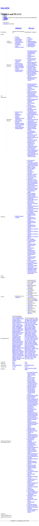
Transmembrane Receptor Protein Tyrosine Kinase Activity (31, 391)
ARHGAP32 (29, 320)
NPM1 (33, 340)
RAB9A (14, 349)
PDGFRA (30, 343)
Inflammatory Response (18, 115)
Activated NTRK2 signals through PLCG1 (32, 241)
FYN (32, 330)
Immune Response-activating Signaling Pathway (32, 451)
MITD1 (19, 337)
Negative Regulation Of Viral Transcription (19, 118)
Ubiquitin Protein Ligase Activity (19, 70)
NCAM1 (27, 340)
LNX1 (19, 336)
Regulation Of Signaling (31, 440)
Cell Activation (31, 490)
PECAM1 (27, 344)
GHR (29, 332)
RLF (17, 350)
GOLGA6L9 (20, 330)
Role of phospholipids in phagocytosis (33, 183)
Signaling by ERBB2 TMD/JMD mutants (32, 269)
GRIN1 (29, 333)
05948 (13, 363)
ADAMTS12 (19, 317)
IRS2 (35, 335)
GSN (30, 334)
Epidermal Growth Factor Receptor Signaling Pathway (32, 94)
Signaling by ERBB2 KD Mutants (32, 264)
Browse (5, 15)
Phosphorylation (31, 429)
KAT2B (20, 333)
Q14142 (14, 366)
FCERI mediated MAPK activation (32, 195)
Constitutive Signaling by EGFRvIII (33, 211)
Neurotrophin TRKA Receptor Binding (32, 63)
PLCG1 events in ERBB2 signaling (32, 167)
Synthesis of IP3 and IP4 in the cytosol (32, 175)
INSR (33, 335)
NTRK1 (26, 342)
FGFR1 (30, 329)
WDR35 (14, 358)
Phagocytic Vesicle (19, 47)
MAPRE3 (14, 337)
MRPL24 (18, 339)
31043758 (30, 284)
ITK (26, 337)
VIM (20, 356)
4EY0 (32, 368)
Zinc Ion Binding (19, 65)
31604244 (17, 297)
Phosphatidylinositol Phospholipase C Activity (32, 79)
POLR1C (21, 344)
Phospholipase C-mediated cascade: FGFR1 (32, 215)
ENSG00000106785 (17, 365)
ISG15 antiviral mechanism (31, 161)
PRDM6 (14, 346)
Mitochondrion (18, 39)
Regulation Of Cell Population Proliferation (32, 497)
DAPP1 (32, 324)
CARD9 (17, 322)
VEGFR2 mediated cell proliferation (33, 206)
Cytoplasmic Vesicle (18, 45)
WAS (28, 358)
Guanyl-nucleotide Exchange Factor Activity (32, 60)
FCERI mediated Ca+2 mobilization (33, 197)
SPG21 (17, 353)
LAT (26, 338)
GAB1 (35, 330)
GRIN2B (27, 334)
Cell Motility (30, 470)
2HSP (29, 368)
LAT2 (28, 338)
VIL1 (26, 358)
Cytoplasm (17, 38)
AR (25, 320)
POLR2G (14, 345)
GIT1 (32, 332)
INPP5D (29, 335)
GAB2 (26, 332)
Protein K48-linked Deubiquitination (19, 128)
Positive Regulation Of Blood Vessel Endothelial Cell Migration (33, 116)
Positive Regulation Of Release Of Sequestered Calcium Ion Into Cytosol (33, 139)
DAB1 (29, 324)
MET (32, 339)
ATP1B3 (14, 319)
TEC (34, 354)
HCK (26, 335)
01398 (26, 363)
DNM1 (29, 325)
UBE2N (14, 356)
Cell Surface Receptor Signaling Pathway (33, 384)
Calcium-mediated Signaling (32, 107)
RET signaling (31, 239)
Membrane (17, 43)
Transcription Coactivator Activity (18, 61)
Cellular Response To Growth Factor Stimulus (32, 480)
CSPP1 (14, 326)
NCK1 (30, 340)
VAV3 (34, 357)
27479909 (34, 299)
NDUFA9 (14, 341)
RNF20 (14, 351)
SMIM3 (14, 353)
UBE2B (22, 355)
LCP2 (34, 338)
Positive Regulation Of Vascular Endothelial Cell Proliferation (33, 151)
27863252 (30, 291)
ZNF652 (14, 360)
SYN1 (26, 354)
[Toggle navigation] (1, 12)
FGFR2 (34, 329)
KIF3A (13, 335)
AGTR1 (30, 319)
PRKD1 (32, 346)
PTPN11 (34, 347)
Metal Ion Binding (19, 66)
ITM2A (21, 332)
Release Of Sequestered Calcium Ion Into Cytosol (32, 135)
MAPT (28, 339)
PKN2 (26, 346)
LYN (26, 339)
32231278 (30, 304)
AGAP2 (26, 319)
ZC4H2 (22, 358)
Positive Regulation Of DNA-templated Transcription (19, 125)
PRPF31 (14, 347)
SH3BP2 (31, 351)
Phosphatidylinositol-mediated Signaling (32, 125)
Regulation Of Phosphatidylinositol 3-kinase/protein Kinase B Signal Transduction (33, 413)
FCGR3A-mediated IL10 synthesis (32, 261)
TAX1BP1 (14, 354)
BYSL (13, 322)
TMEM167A (20, 354)
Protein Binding (18, 63)
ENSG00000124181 (29, 365)
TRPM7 (34, 356)
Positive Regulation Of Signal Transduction (33, 436)
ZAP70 (31, 358)
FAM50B (18, 328)
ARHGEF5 (35, 320)
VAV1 (31, 357)
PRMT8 (26, 347)
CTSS (26, 324)
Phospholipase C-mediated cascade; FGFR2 (32, 219)
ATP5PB (14, 321)
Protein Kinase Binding (33, 71)
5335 (26, 362)
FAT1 (22, 328)
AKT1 (33, 319)
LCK (31, 338)
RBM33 (14, 350)
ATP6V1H (19, 321)
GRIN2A (34, 333)
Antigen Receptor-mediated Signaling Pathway (32, 128)
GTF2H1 (34, 334)
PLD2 (29, 346)
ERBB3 (33, 328)
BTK (26, 323)
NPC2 (22, 341)
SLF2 (17, 351)
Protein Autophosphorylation (32, 434)
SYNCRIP (30, 354)
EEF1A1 (27, 326)
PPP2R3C (19, 345)
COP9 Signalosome (32, 42)
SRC (32, 353)
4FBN (35, 368)
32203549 (33, 281)
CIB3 (17, 325)
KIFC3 (17, 335)
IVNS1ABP (15, 333)
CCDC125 (22, 322)
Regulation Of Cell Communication (32, 443)
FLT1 (29, 330)
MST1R (35, 339)
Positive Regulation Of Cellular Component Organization (33, 493)
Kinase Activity (31, 397)
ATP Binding (30, 489)
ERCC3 (14, 327)
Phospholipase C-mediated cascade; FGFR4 (32, 226)
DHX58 (17, 326)
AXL (26, 321)
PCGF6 (14, 342)
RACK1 (30, 348)
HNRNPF (14, 332)
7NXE (26, 369)
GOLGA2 (14, 330)
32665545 (30, 287)
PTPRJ (26, 348)
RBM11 (34, 348)
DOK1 (33, 325)
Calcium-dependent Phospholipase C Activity (32, 75)
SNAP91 (30, 352)
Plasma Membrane (32, 41)
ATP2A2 (18, 319)
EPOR (26, 328)
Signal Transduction (32, 91)
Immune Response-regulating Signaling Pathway (32, 462)
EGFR (30, 326)
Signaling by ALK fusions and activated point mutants (32, 272)
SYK (34, 353)
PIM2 (13, 344)
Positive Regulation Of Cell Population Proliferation (33, 484)
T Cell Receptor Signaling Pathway (32, 131)
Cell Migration (31, 105)
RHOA (26, 349)
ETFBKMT (18, 327)
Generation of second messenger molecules (32, 181)
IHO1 (18, 332)
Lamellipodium (31, 44)
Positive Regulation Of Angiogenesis (33, 120)
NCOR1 (19, 340)
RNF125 (21, 350)
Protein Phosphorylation (31, 427)
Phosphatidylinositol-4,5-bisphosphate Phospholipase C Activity (32, 52)
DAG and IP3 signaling (31, 170)
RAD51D (18, 349)
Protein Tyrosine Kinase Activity (31, 378)
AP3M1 (18, 318)
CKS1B (21, 325)
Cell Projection (31, 46)
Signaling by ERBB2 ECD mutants (32, 266)
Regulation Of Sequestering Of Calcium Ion (31, 144)
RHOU (29, 349)
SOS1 (26, 353)
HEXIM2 (18, 331)
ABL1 (36, 318)
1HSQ (26, 368)
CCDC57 (14, 323)
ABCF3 (14, 317)
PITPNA (36, 344)
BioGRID (5, 23)
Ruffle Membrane (32, 45)
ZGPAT (18, 359)
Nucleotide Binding (32, 504)
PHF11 (21, 342)
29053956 (5, 18)
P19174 (26, 366)
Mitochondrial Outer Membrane (19, 41)
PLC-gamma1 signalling (31, 172)
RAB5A (22, 347)
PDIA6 (17, 342)
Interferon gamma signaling (19, 217)
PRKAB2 (18, 346)
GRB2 (26, 333)
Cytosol (29, 40)
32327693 (30, 294)
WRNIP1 (18, 358)
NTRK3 (34, 342)
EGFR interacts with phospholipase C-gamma (32, 191)
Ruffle (29, 37)
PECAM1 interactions (33, 188)
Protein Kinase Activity (33, 395)
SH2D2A (27, 351)
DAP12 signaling (31, 193)
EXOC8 (14, 328)
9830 (13, 362)
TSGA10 (18, 355)
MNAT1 (14, 339)
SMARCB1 (21, 351)
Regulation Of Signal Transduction (32, 431)
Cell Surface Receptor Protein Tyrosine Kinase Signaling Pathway (33, 374)
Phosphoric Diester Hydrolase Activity (32, 68)
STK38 (21, 353)
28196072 (30, 301)
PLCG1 (31, 28)
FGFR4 (26, 330)
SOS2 (29, 353)
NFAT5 (18, 341)
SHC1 (26, 352)
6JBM (13, 369)
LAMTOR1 (15, 336)
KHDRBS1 (32, 337)
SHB (34, 351)
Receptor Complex (32, 465)
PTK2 (30, 347)
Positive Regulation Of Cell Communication (33, 454)
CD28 (34, 323)
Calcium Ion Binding (32, 65)
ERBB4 (26, 329)
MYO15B (14, 340)
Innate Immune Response (18, 121)
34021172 (30, 309)
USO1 (28, 357)
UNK (17, 356)
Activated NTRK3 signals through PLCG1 (32, 254)
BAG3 (28, 321)
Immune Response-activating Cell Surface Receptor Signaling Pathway (33, 418)
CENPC (14, 325)
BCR (32, 321)
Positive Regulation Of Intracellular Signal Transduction (33, 405)
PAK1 (26, 343)
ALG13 (14, 318)
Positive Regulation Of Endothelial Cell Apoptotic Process (33, 155)
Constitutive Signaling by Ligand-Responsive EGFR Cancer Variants (33, 164)
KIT (36, 337)
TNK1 (36, 354)
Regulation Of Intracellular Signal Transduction (32, 409)
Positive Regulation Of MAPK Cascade (33, 448)
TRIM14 (18, 28)
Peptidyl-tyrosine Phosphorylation (31, 388)
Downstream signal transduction (32, 177)
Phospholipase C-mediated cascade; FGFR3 (32, 222)
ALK (37, 319)
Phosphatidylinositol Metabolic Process (32, 122)
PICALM (31, 344)
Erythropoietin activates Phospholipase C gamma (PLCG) (31, 249)
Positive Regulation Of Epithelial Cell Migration (33, 100)
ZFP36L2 (14, 359)
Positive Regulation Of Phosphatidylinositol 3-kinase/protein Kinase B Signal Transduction (33, 400)
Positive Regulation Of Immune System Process (33, 511)
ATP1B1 (22, 318)
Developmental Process (31, 502)
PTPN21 (18, 347)
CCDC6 (19, 323)
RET (37, 348)
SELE (33, 349)
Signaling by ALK (32, 179)
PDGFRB (34, 343)
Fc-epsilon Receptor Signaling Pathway (32, 112)
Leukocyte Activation (32, 505)
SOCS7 (34, 352)
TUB (26, 357)
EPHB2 (34, 326)
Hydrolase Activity (32, 70)
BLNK (34, 321)
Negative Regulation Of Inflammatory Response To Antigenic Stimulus (33, 85)
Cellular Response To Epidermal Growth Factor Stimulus (32, 147)
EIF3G (21, 326)
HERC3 (14, 331)
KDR (28, 337)
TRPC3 (30, 356)
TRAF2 (14, 355)
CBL (28, 323)
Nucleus (17, 37)
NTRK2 (30, 342)
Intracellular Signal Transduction (32, 110)
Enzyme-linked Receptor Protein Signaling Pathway (32, 381)
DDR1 (36, 324)
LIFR (36, 338)
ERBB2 (29, 328)
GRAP (34, 332)
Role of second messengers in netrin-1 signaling (33, 203)
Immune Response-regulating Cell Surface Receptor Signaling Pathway (33, 423)
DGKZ (26, 325)
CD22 (31, 323)
